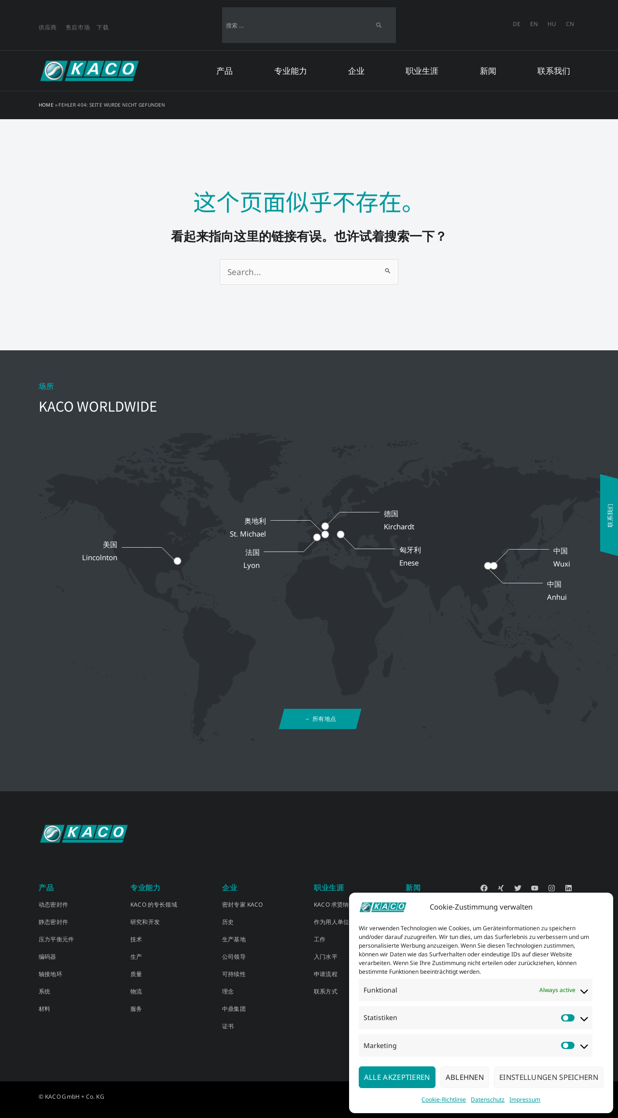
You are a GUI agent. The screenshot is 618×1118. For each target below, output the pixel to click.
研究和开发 (145, 922)
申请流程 (325, 974)
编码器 (47, 956)
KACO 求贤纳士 (334, 904)
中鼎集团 (234, 1009)
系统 (44, 991)
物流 (136, 991)
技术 (136, 939)
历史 (228, 922)
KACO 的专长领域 (153, 904)
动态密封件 (53, 904)
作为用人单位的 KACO (343, 922)
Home (46, 104)
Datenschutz (488, 1099)
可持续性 (234, 974)
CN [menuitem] (570, 23)
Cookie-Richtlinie (443, 1099)
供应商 (48, 27)
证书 (228, 1026)
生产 (136, 956)
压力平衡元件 (56, 939)
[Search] (379, 25)
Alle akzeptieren (397, 1077)
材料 (44, 1009)
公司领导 (234, 956)
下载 (103, 27)
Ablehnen (465, 1077)
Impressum (524, 1099)
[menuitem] (516, 24)
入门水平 (325, 956)
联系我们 (553, 70)
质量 (136, 974)
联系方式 (325, 991)
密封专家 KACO (242, 904)
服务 (136, 1009)
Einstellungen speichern (548, 1077)
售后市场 (78, 27)
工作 (319, 939)
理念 (228, 991)
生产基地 (234, 939)
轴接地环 (50, 974)
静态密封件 (53, 922)
